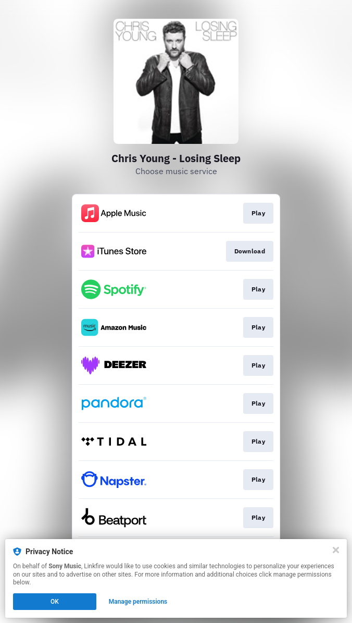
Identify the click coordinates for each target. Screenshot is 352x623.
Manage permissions (138, 601)
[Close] (336, 550)
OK (55, 601)
